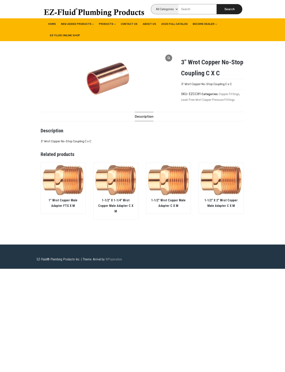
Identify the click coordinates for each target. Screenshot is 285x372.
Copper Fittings (229, 94)
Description (144, 117)
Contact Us (129, 23)
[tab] (144, 116)
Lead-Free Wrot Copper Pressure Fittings (208, 100)
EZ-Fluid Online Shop (65, 35)
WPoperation (114, 259)
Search (229, 9)
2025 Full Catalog (174, 23)
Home (52, 23)
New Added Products (76, 23)
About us (149, 23)
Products (106, 23)
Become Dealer (203, 23)
